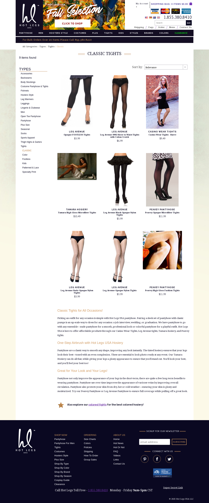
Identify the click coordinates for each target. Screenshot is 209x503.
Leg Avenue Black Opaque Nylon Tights (119, 213)
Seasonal (25, 129)
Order (161, 27)
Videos (117, 455)
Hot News (118, 443)
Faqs (151, 27)
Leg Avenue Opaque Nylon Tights (120, 290)
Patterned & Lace (30, 167)
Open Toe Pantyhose (31, 116)
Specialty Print (29, 172)
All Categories (30, 47)
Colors (164, 33)
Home (116, 439)
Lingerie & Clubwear (30, 108)
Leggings (25, 103)
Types (42, 47)
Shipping (139, 27)
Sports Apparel (28, 137)
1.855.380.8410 (98, 490)
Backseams (26, 78)
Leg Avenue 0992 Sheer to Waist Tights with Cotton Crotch (119, 136)
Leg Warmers (27, 99)
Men (41, 33)
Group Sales (90, 459)
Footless (26, 159)
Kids (121, 33)
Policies (88, 447)
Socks (24, 133)
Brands (148, 33)
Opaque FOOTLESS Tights (77, 135)
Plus (95, 33)
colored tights (97, 404)
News (172, 27)
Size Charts (90, 439)
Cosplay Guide (62, 480)
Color (25, 155)
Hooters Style (58, 33)
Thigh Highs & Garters (31, 142)
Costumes (80, 33)
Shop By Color (61, 467)
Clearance (59, 484)
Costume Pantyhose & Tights (34, 86)
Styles (134, 33)
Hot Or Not (119, 447)
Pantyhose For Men (64, 443)
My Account (142, 5)
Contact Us (186, 27)
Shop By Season (63, 476)
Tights (108, 33)
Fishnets (25, 90)
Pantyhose (26, 33)
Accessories (26, 73)
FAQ (115, 451)
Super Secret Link (173, 487)
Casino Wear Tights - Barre (162, 135)
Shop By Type (61, 463)
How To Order (91, 455)
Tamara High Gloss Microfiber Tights (77, 212)
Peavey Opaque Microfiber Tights (162, 212)
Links (116, 459)
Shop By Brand (62, 472)
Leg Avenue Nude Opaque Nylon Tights (77, 291)
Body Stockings (28, 82)
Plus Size (25, 125)
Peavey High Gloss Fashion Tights (162, 290)
